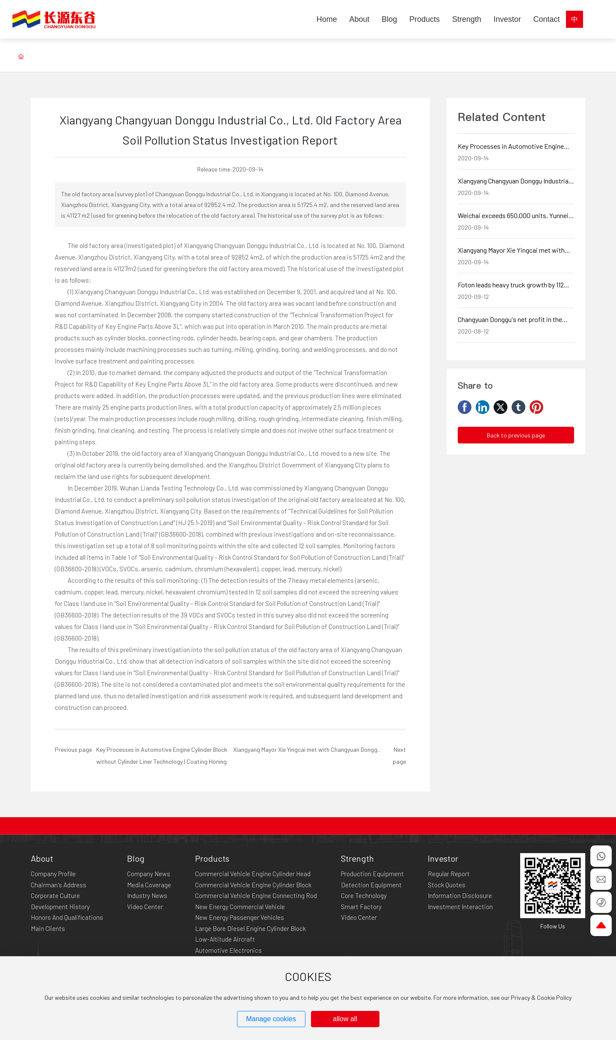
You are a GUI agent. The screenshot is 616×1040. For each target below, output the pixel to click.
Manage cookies (271, 1018)
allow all (345, 1018)
